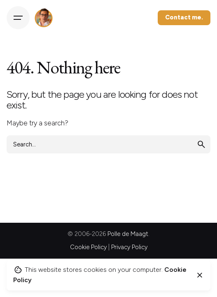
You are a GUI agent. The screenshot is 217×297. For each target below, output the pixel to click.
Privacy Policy (129, 247)
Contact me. (184, 17)
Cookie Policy (88, 247)
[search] (201, 144)
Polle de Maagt (127, 234)
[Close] (199, 275)
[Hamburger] (18, 17)
